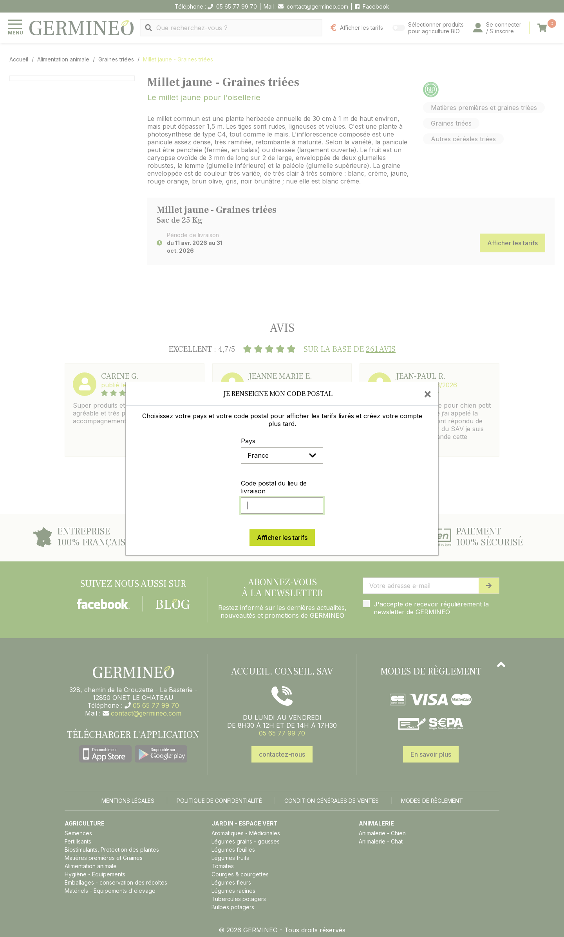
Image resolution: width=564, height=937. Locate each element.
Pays (248, 441)
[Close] (427, 393)
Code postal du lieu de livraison (274, 487)
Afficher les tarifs (282, 537)
